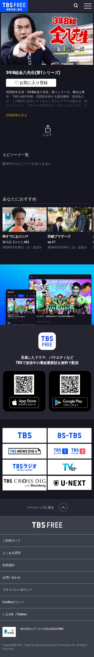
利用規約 (9, 565)
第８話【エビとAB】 (17, 242)
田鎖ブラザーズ (59, 236)
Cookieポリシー (13, 602)
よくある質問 (12, 553)
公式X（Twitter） (16, 614)
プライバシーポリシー (18, 590)
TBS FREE (8, 4)
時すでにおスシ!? (15, 236)
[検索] (76, 6)
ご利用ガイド (12, 540)
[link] (25, 219)
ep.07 (51, 242)
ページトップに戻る (47, 507)
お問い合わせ (12, 577)
